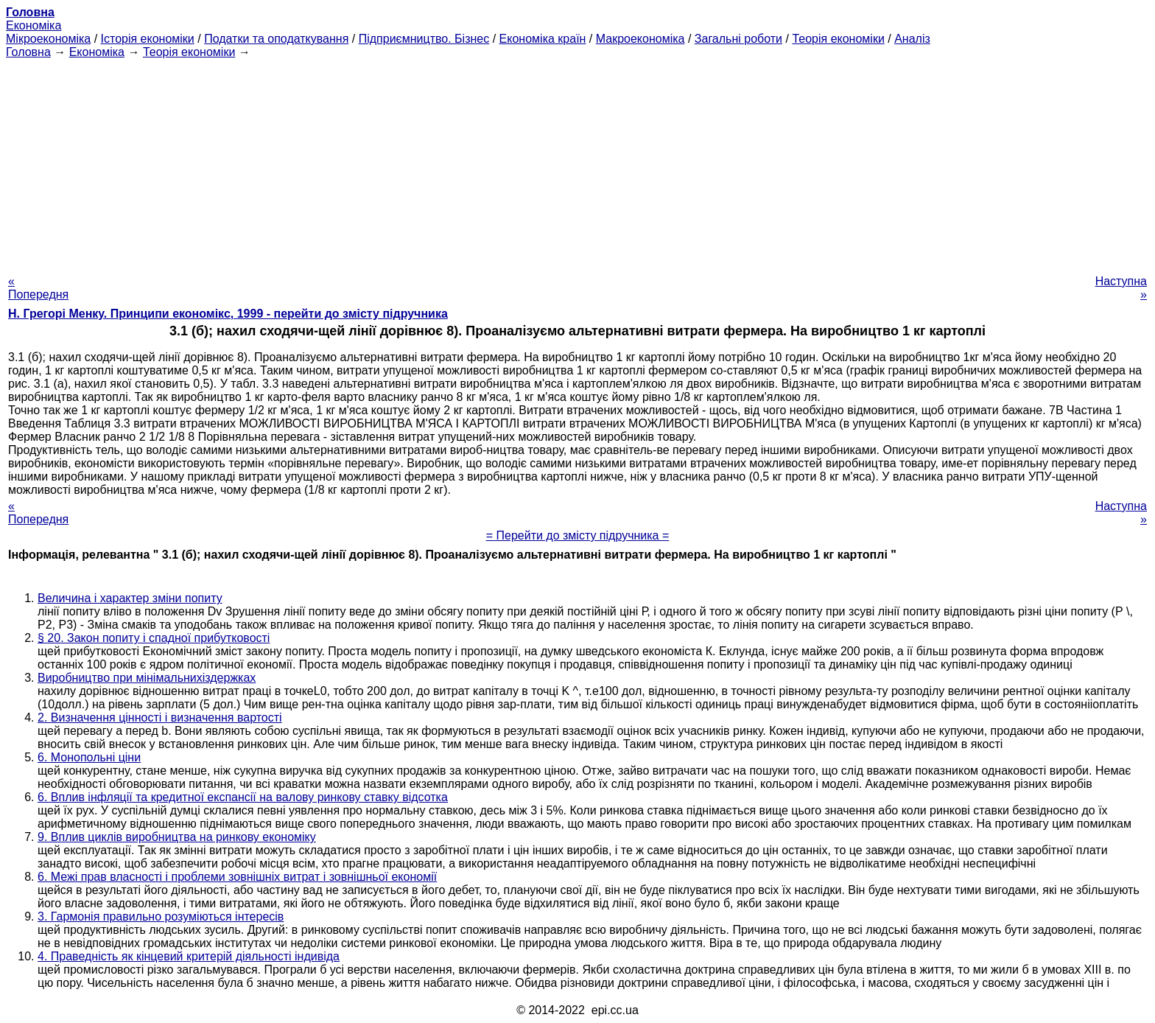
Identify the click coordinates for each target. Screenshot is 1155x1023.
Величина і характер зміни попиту (130, 598)
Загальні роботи (738, 38)
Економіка (33, 25)
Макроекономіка (640, 38)
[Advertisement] (577, 162)
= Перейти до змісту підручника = (578, 535)
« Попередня (38, 288)
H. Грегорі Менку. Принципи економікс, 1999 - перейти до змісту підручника (228, 313)
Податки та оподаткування (276, 38)
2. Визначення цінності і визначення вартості (160, 717)
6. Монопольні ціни (89, 757)
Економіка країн (542, 38)
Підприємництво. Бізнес (424, 38)
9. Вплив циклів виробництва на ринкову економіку (177, 837)
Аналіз (912, 38)
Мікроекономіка (48, 38)
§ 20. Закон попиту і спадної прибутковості (154, 638)
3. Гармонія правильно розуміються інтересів (161, 916)
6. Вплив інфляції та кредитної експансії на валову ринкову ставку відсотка (243, 797)
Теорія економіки (838, 38)
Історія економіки (147, 38)
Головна (28, 52)
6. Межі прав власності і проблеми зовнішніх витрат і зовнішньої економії (237, 876)
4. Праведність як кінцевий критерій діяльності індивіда (189, 956)
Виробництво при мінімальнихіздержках (147, 677)
